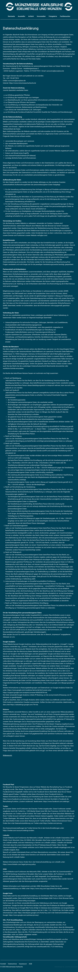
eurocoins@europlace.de (55, 71)
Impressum (23, 964)
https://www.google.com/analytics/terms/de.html (25, 690)
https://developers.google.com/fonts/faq (32, 913)
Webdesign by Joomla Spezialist (66, 967)
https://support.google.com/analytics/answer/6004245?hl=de (25, 692)
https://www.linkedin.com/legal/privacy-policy (19, 864)
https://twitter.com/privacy (52, 823)
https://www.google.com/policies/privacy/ (24, 915)
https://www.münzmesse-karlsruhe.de (22, 83)
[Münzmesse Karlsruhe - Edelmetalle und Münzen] (39, 6)
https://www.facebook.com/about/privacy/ (18, 799)
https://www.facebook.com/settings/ (56, 801)
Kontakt (3, 964)
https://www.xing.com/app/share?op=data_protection (49, 888)
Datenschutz (12, 964)
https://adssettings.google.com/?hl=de (24, 705)
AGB (30, 964)
